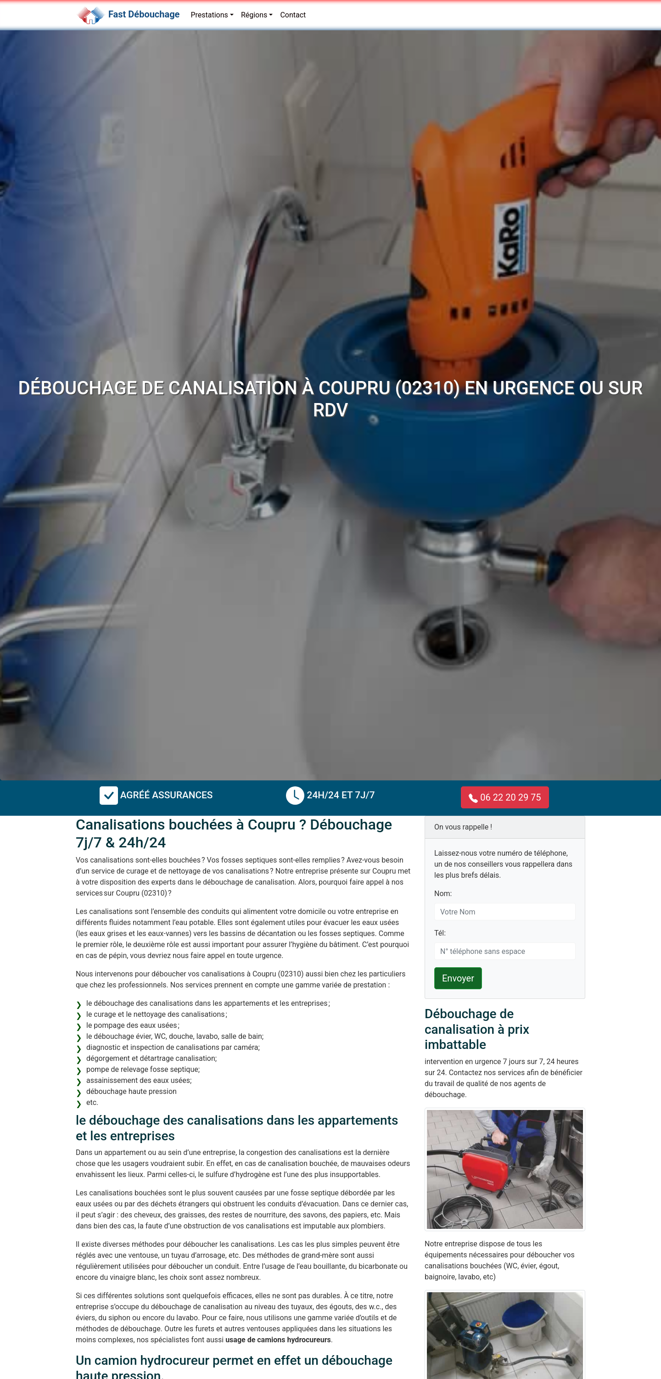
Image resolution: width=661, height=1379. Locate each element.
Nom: (443, 893)
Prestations (209, 15)
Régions (254, 15)
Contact (293, 15)
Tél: (440, 933)
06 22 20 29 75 (505, 797)
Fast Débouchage (143, 14)
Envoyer (458, 978)
